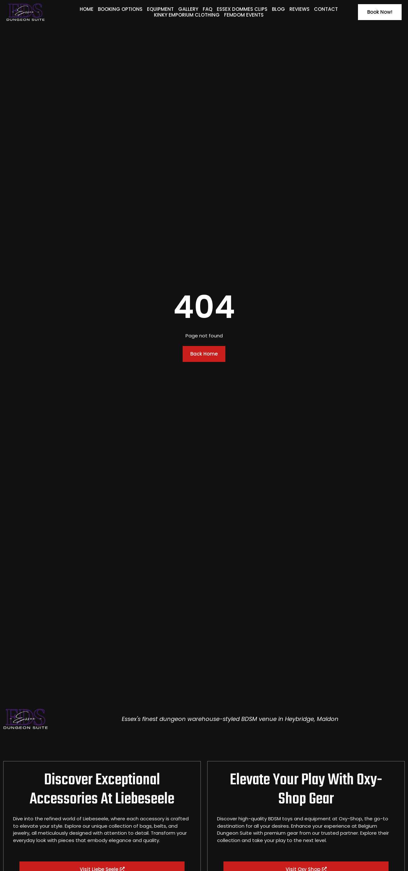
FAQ (207, 9)
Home (86, 9)
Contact (326, 9)
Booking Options (120, 9)
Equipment (160, 9)
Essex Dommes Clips (242, 9)
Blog (278, 9)
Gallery (188, 9)
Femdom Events (244, 15)
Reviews (299, 9)
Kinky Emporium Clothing (187, 15)
